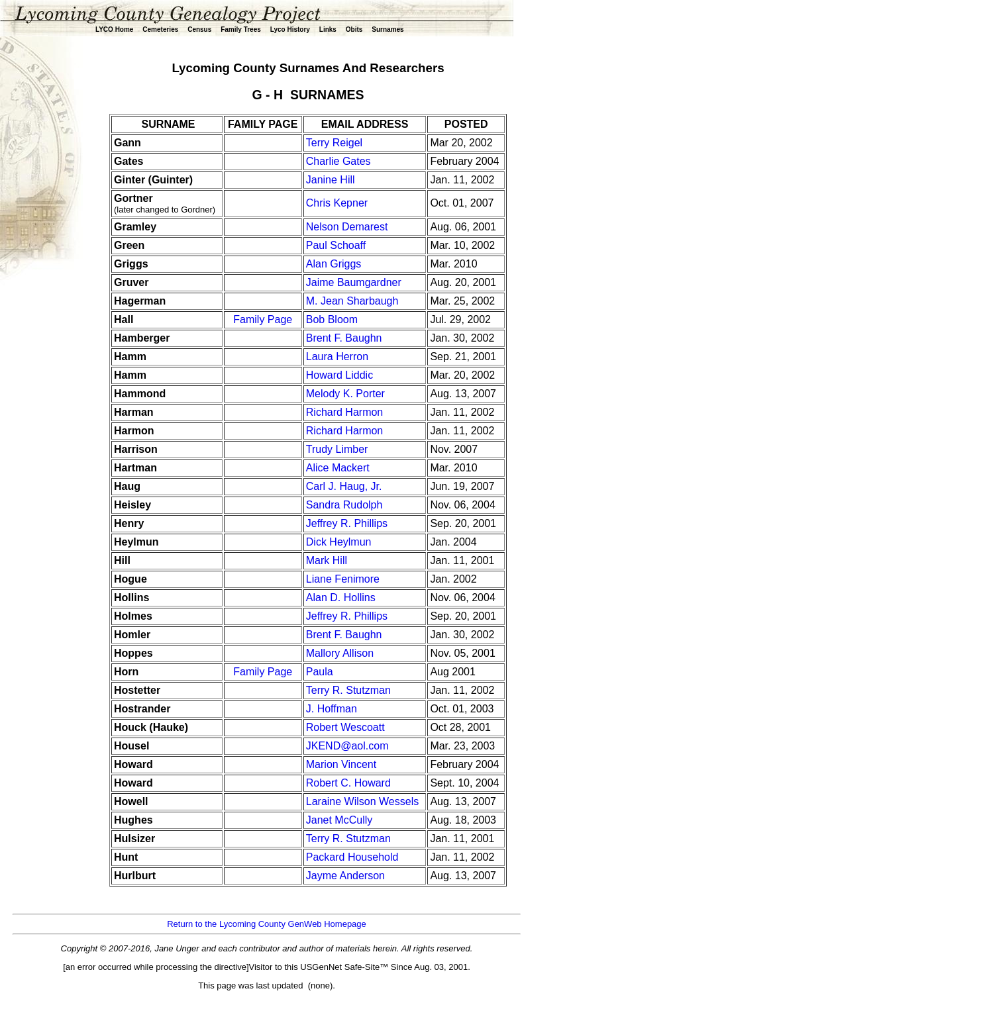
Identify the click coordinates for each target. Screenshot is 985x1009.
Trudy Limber (337, 449)
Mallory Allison (340, 653)
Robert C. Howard (348, 783)
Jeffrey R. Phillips (347, 523)
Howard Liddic (339, 375)
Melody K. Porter (345, 393)
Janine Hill (330, 179)
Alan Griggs (334, 263)
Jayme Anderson (345, 875)
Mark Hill (326, 560)
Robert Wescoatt (345, 727)
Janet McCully (339, 820)
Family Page (262, 319)
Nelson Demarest (347, 226)
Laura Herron (337, 356)
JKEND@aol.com (347, 745)
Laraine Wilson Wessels (362, 801)
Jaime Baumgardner (353, 282)
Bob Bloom (332, 319)
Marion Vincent (341, 764)
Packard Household (353, 857)
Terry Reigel (334, 142)
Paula (319, 671)
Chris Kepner (337, 203)
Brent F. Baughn (344, 338)
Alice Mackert (338, 467)
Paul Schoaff (336, 245)
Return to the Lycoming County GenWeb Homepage (266, 924)
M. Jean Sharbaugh (353, 301)
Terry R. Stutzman (348, 690)
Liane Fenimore (343, 579)
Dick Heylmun (339, 542)
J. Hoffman (331, 708)
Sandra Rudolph (344, 504)
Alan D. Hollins (341, 597)
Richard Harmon (344, 412)
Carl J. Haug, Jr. (344, 486)
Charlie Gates (338, 161)
